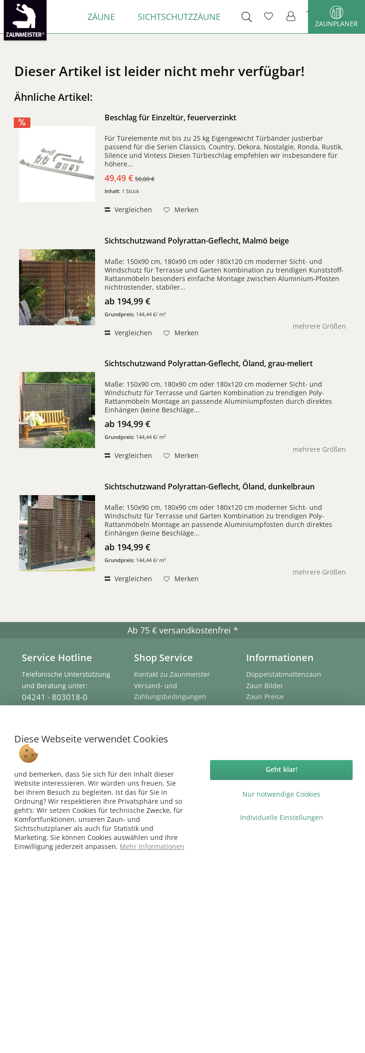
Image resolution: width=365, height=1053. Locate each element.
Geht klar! (282, 769)
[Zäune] (101, 16)
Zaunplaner (336, 17)
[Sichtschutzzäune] (179, 16)
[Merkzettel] (268, 16)
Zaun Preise (265, 696)
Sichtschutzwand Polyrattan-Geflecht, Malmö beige (197, 241)
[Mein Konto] (291, 16)
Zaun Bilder (264, 685)
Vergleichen (128, 209)
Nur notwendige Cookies (281, 794)
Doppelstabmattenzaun (283, 674)
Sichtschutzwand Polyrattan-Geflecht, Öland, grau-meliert (209, 364)
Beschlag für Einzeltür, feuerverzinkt (170, 118)
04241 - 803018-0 (54, 697)
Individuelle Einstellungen (281, 817)
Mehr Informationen (152, 846)
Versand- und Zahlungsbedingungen (170, 691)
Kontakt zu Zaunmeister (172, 674)
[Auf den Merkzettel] (181, 209)
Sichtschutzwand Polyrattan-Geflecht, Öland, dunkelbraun (210, 487)
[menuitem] (101, 16)
